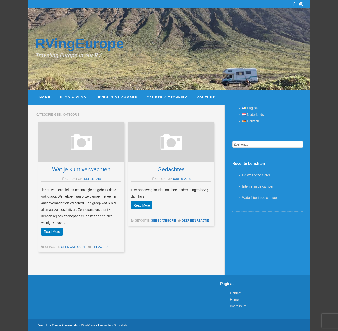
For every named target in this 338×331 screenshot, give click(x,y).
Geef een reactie (195, 220)
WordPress (88, 325)
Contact (235, 293)
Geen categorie (73, 246)
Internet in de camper (257, 186)
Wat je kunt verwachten (81, 169)
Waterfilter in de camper (259, 197)
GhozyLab (120, 325)
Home (234, 299)
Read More (52, 231)
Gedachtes (171, 169)
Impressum (238, 306)
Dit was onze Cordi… (257, 175)
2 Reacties (100, 246)
